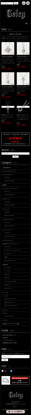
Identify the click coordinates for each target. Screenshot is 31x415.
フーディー (8, 285)
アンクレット (6, 209)
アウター (7, 278)
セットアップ (8, 288)
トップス (7, 271)
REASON (5, 264)
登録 (5, 360)
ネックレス (8, 253)
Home (3, 38)
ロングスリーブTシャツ (11, 305)
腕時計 (4, 185)
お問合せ (5, 337)
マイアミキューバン (8, 240)
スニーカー (8, 267)
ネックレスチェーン (8, 174)
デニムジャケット (9, 316)
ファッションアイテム (11, 281)
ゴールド (7, 177)
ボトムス (7, 274)
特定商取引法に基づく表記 (10, 342)
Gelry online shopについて (9, 335)
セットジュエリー (11, 38)
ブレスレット (6, 199)
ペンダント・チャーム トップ (10, 188)
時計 (6, 257)
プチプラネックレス (8, 219)
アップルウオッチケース (9, 171)
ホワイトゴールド (9, 181)
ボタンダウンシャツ (10, 302)
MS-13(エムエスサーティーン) (11, 244)
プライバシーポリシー (8, 340)
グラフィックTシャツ (10, 298)
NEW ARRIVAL (7, 167)
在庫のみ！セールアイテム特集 (11, 323)
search (16, 3)
